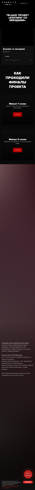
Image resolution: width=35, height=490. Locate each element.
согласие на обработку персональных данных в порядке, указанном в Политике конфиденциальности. (10, 487)
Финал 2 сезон (17, 139)
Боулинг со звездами (14, 49)
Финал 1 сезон (17, 103)
